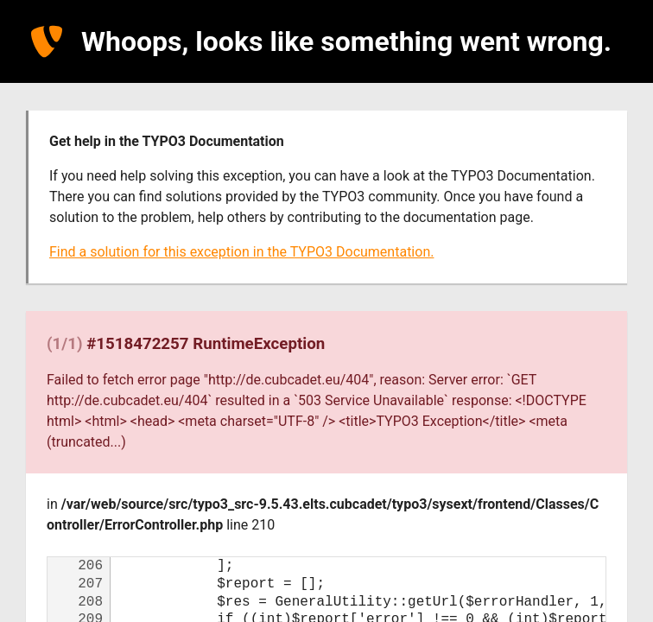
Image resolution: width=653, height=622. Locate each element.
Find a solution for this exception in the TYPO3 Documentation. (241, 252)
